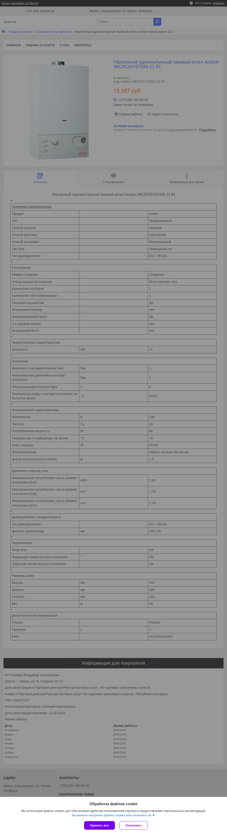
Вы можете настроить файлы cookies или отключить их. (112, 815)
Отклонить (134, 825)
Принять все (99, 825)
